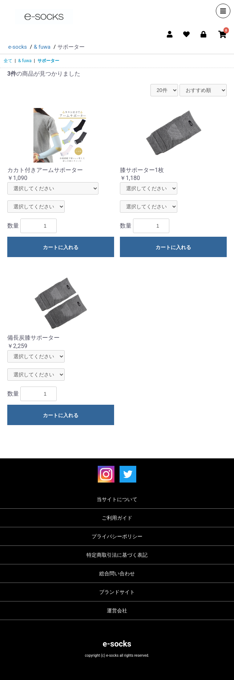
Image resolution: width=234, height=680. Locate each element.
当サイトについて (117, 499)
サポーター (48, 60)
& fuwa (25, 60)
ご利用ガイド (117, 518)
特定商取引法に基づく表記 (117, 555)
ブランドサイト (117, 592)
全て (8, 60)
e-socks (117, 643)
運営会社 (117, 610)
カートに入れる (60, 247)
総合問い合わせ (117, 573)
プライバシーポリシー (117, 536)
